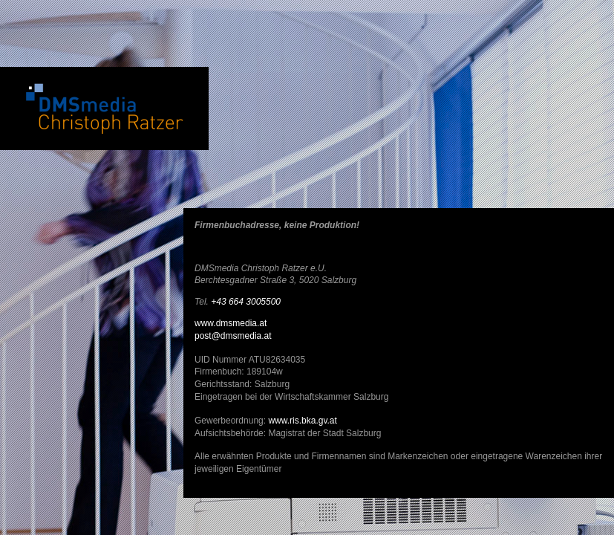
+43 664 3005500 (246, 301)
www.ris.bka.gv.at (302, 420)
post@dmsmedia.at (233, 336)
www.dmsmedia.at (231, 323)
